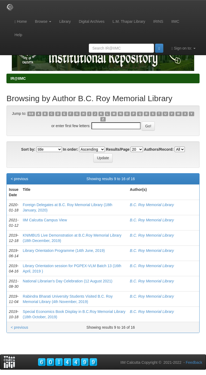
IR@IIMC (18, 78)
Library (65, 21)
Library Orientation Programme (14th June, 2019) (64, 250)
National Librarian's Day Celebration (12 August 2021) (67, 281)
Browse (43, 21)
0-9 (31, 113)
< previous (19, 179)
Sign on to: (183, 48)
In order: (70, 149)
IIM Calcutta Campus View (45, 220)
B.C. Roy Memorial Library (152, 205)
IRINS (158, 21)
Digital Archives (92, 21)
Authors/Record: (159, 149)
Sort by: (28, 149)
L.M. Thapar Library (128, 21)
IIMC (175, 21)
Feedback (194, 362)
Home (20, 21)
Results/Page (118, 149)
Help (18, 35)
